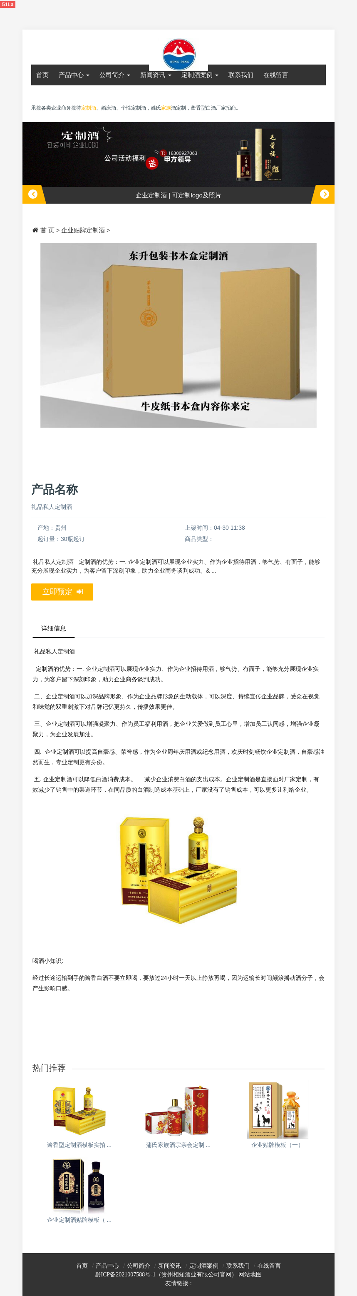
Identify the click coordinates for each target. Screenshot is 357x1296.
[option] (178, 163)
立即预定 (62, 592)
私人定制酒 (60, 651)
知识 (56, 960)
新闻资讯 (155, 74)
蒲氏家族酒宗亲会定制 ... (178, 1144)
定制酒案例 (199, 74)
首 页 (47, 230)
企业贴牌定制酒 (83, 230)
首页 (42, 74)
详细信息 (53, 628)
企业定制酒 (100, 668)
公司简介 (114, 74)
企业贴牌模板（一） (277, 1144)
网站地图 (250, 1274)
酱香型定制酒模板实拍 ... (79, 1144)
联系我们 (240, 74)
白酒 (101, 779)
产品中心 (74, 74)
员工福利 (144, 723)
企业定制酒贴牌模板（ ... (79, 1219)
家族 (166, 108)
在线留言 (275, 74)
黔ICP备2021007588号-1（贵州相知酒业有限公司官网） (166, 1274)
